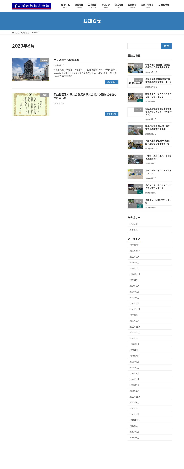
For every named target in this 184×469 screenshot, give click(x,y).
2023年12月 (135, 309)
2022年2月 (134, 344)
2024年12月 (135, 274)
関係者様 (111, 452)
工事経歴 (44, 452)
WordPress (76, 464)
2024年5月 (134, 297)
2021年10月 (135, 356)
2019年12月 (135, 420)
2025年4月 (134, 262)
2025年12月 (135, 245)
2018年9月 (134, 431)
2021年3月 (134, 385)
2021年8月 (134, 361)
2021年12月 (135, 350)
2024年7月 (134, 291)
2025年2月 (134, 268)
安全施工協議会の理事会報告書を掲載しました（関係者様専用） (158, 112)
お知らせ (134, 223)
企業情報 (31, 452)
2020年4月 (134, 408)
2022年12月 (135, 327)
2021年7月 (134, 367)
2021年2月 (134, 391)
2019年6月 (134, 426)
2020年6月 (134, 402)
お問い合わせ (96, 452)
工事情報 (134, 229)
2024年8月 (134, 286)
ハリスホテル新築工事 (66, 59)
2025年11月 (135, 251)
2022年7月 (134, 338)
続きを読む (111, 82)
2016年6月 (134, 437)
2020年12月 (135, 397)
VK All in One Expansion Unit (110, 464)
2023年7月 (134, 315)
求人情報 (69, 452)
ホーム (19, 452)
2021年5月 (134, 379)
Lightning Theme (91, 464)
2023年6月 (134, 321)
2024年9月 (134, 280)
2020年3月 (134, 414)
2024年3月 (134, 303)
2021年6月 (134, 373)
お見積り (81, 452)
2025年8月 (134, 256)
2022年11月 (135, 332)
